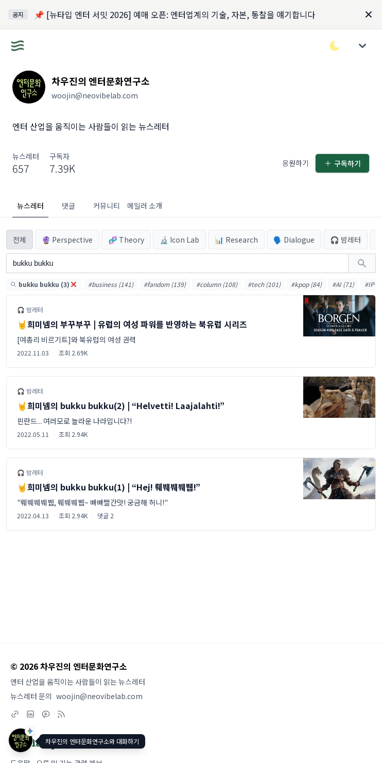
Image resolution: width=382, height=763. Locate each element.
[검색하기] (362, 263)
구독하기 (342, 163)
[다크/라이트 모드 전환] (334, 46)
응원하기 (295, 163)
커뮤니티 (106, 205)
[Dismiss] (368, 14)
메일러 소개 (144, 205)
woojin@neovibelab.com (99, 696)
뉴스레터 (30, 205)
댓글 (68, 205)
